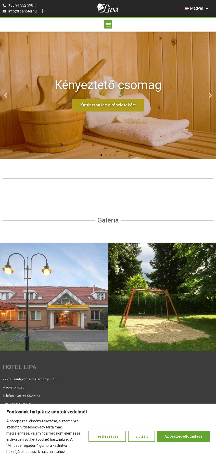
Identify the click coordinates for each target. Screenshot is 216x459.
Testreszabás (107, 436)
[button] (108, 24)
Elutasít (141, 436)
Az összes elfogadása (183, 436)
